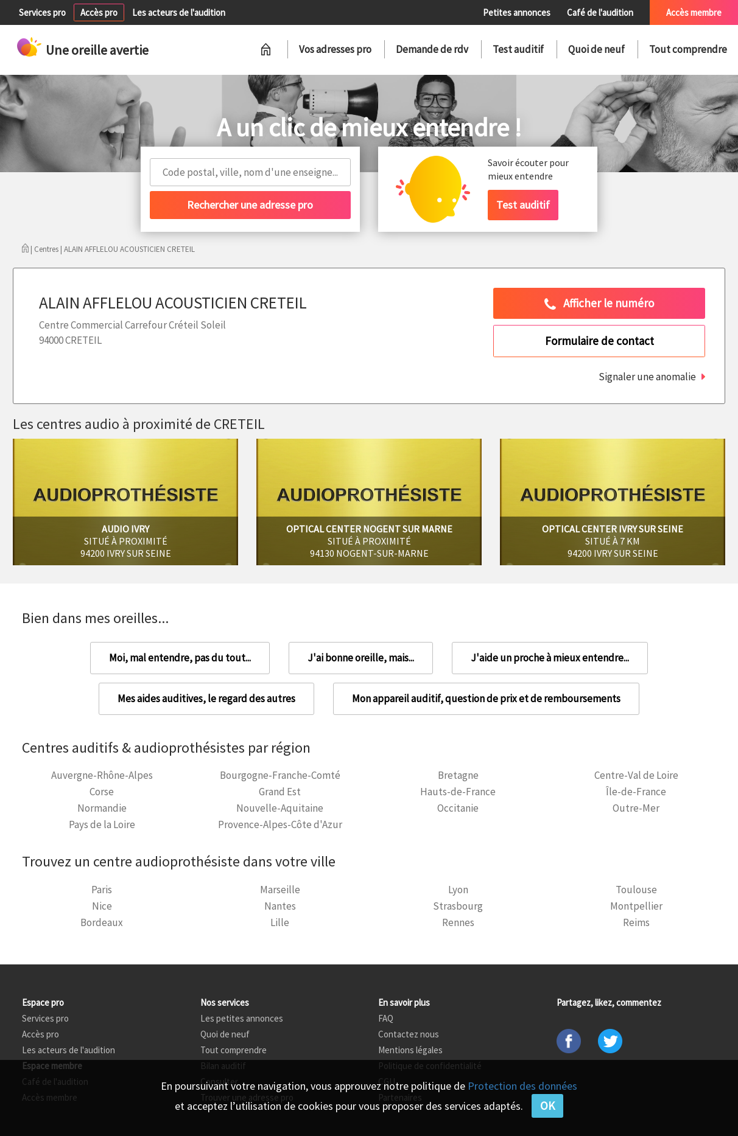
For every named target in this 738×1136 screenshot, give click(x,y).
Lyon (458, 889)
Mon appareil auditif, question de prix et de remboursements (486, 698)
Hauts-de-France (458, 791)
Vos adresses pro (335, 49)
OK (547, 1105)
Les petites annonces (241, 1018)
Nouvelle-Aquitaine (279, 808)
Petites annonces (516, 12)
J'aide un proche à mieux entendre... (550, 657)
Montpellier (636, 906)
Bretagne (458, 775)
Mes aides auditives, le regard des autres (206, 698)
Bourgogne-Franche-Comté (280, 775)
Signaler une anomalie (647, 376)
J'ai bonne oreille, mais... (361, 657)
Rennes (458, 922)
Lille (279, 922)
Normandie (102, 808)
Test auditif (518, 49)
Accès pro (99, 12)
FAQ (385, 1018)
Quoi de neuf (596, 49)
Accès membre (694, 12)
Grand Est (280, 791)
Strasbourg (458, 906)
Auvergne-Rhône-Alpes (102, 775)
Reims (636, 922)
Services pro (42, 12)
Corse (102, 791)
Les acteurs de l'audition (178, 12)
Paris (101, 889)
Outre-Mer (636, 808)
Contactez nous (408, 1034)
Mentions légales (410, 1050)
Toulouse (636, 889)
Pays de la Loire (102, 824)
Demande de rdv (432, 49)
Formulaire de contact (599, 340)
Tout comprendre (688, 49)
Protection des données (522, 1086)
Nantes (280, 906)
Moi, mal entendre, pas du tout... (180, 657)
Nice (102, 906)
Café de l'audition (600, 12)
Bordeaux (101, 922)
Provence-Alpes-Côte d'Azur (280, 824)
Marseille (280, 889)
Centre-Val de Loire (636, 775)
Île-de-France (636, 791)
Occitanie (458, 808)
